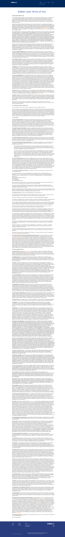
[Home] (13, 523)
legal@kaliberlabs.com (19, 180)
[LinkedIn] (53, 526)
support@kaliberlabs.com (17, 84)
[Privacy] (26, 523)
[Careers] (19, 523)
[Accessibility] (27, 526)
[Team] (13, 525)
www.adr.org (35, 446)
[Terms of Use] (27, 524)
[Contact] (19, 525)
